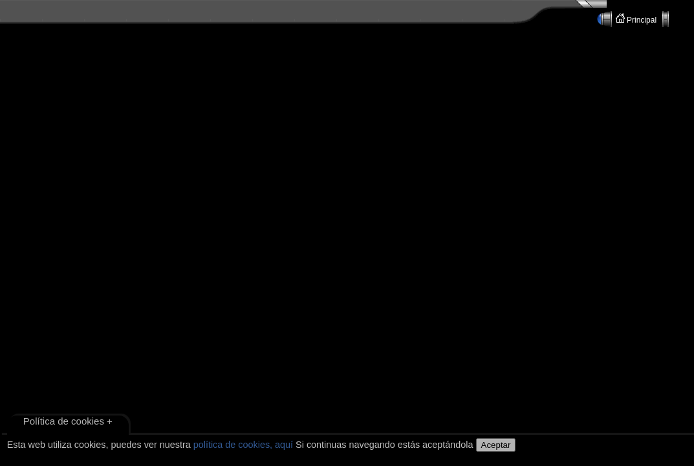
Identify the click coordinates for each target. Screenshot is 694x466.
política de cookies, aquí (243, 444)
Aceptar (496, 445)
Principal (637, 19)
